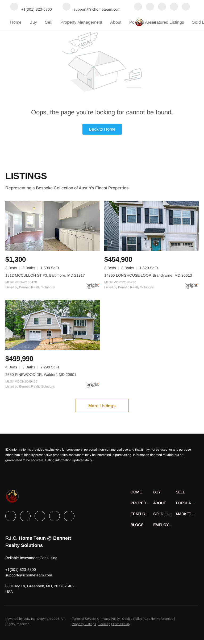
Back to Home (102, 129)
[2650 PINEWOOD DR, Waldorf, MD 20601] (52, 325)
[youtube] (186, 7)
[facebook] (138, 7)
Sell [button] (48, 22)
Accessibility (121, 624)
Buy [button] (33, 22)
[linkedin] (150, 7)
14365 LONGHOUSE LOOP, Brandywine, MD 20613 (148, 275)
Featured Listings (167, 22)
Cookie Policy (132, 619)
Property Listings (84, 624)
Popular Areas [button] (142, 22)
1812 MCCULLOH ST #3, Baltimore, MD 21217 (45, 275)
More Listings (102, 406)
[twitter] (162, 7)
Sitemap (104, 624)
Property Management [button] (81, 22)
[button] (142, 492)
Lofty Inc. (29, 619)
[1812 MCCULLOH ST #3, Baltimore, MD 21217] (52, 226)
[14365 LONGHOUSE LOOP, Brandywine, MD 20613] (151, 226)
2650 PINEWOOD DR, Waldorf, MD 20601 (40, 374)
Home (16, 22)
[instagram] (174, 7)
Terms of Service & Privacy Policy (96, 619)
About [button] (115, 22)
